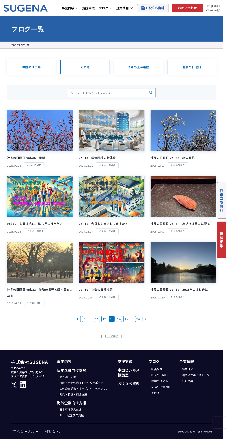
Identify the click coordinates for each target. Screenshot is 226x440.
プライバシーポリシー (24, 431)
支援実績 (88, 8)
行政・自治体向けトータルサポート (81, 383)
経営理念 (187, 369)
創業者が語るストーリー (197, 375)
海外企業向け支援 (71, 402)
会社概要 (187, 381)
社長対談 (156, 369)
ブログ (103, 8)
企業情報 (122, 8)
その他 (84, 67)
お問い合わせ (187, 7)
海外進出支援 (67, 377)
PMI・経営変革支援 (71, 415)
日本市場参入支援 (70, 409)
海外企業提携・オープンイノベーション (84, 388)
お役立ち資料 (152, 7)
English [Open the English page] (213, 6)
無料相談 (221, 240)
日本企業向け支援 (71, 370)
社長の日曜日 (192, 67)
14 (119, 319)
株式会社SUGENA (29, 362)
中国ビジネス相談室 (129, 372)
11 (97, 319)
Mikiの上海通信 (161, 387)
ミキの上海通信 (138, 67)
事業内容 (68, 8)
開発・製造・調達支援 (73, 394)
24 (138, 319)
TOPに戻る (112, 336)
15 (126, 319)
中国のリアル (31, 67)
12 (104, 319)
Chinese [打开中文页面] (213, 10)
